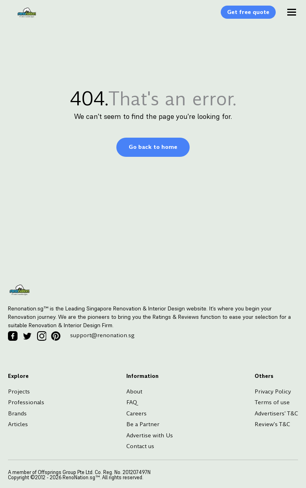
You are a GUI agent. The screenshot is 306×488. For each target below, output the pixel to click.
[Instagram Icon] (41, 336)
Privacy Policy (273, 391)
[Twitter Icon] (27, 336)
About (134, 391)
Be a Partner (142, 424)
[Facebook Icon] (13, 336)
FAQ (131, 402)
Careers (136, 413)
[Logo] (22, 17)
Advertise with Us (149, 435)
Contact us (140, 446)
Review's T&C (272, 424)
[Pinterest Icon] (56, 336)
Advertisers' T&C (276, 413)
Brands (17, 413)
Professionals (26, 402)
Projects (19, 391)
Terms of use (272, 402)
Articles (18, 424)
